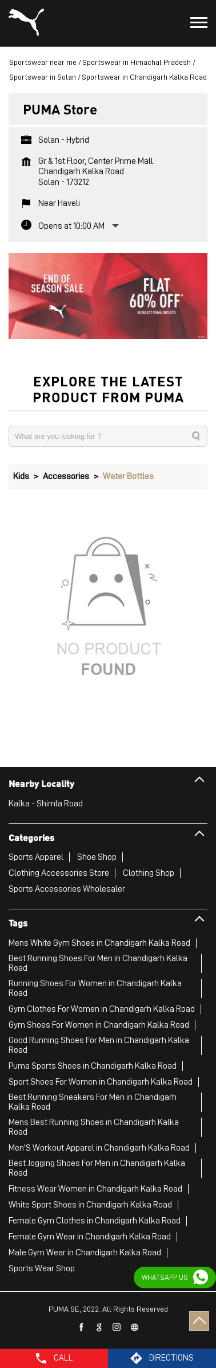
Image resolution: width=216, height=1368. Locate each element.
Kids (21, 476)
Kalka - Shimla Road (46, 803)
